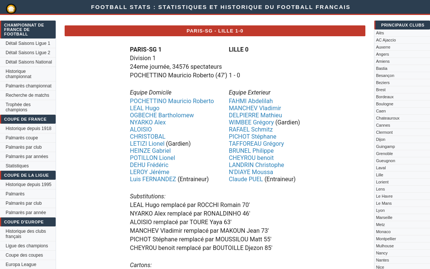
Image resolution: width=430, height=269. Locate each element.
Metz (380, 224)
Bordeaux (384, 97)
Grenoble (384, 153)
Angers (382, 54)
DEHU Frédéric (149, 164)
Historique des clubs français (26, 234)
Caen (381, 111)
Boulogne (384, 104)
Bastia (381, 68)
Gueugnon (385, 160)
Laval (381, 168)
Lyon (380, 210)
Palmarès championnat (29, 86)
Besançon (385, 75)
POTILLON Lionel (152, 157)
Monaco (383, 231)
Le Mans (384, 203)
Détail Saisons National (29, 62)
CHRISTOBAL (147, 136)
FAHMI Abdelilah (251, 101)
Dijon (380, 139)
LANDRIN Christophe (256, 164)
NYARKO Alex (148, 122)
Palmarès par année (26, 212)
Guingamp (385, 146)
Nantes (382, 260)
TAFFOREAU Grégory (256, 143)
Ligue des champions (27, 245)
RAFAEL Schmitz (251, 129)
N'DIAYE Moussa (251, 172)
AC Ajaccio (386, 40)
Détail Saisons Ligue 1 (28, 43)
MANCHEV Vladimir (255, 108)
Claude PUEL (246, 179)
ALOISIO (141, 129)
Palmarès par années (27, 156)
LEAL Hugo (145, 108)
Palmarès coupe (22, 137)
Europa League (21, 264)
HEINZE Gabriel (150, 150)
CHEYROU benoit (251, 157)
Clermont (384, 132)
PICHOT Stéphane (252, 136)
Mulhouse (385, 246)
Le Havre (384, 196)
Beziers (383, 82)
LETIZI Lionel (147, 143)
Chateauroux (387, 118)
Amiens (383, 61)
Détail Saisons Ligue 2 (28, 52)
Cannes (383, 125)
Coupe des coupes (24, 255)
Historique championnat (18, 74)
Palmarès (15, 194)
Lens (380, 189)
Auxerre (383, 47)
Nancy (381, 253)
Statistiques (17, 165)
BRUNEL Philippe (251, 150)
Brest (381, 89)
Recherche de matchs (27, 95)
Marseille (384, 217)
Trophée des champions (18, 107)
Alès (380, 33)
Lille (379, 175)
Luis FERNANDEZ (153, 179)
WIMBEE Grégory (251, 122)
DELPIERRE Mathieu (255, 115)
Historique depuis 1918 (29, 128)
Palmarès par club (24, 147)
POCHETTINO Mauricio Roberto (172, 101)
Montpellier (386, 238)
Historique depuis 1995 (29, 184)
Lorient (382, 182)
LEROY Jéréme (149, 172)
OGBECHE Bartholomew (162, 115)
